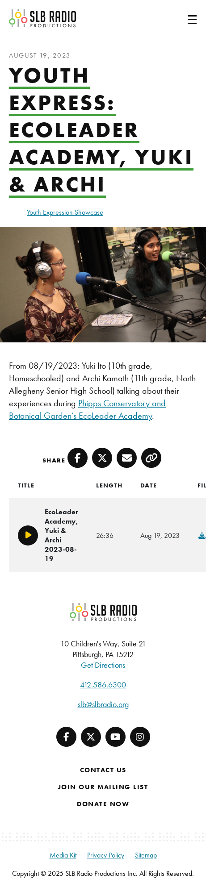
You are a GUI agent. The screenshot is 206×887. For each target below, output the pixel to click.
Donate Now (103, 804)
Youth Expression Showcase (65, 212)
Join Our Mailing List (103, 787)
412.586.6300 (103, 684)
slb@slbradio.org (103, 704)
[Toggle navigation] (181, 18)
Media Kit (63, 855)
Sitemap (146, 855)
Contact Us (103, 770)
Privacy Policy (105, 855)
